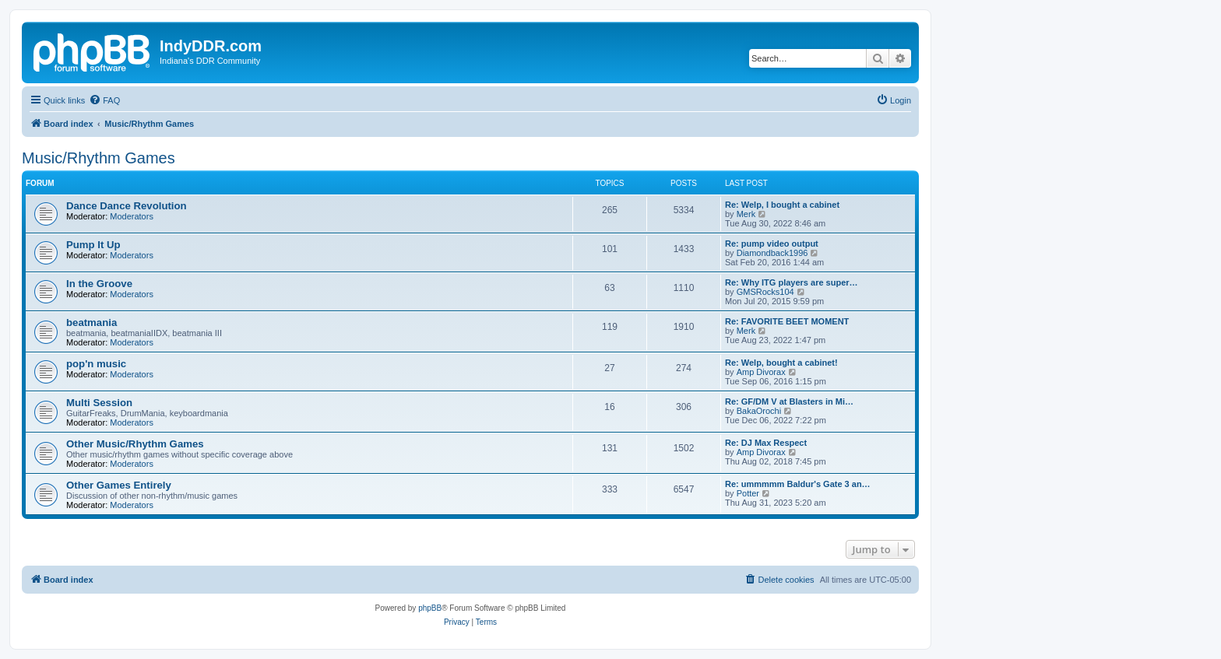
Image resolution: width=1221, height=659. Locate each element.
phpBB (430, 608)
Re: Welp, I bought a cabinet (782, 204)
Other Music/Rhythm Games (135, 444)
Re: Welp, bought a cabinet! (781, 362)
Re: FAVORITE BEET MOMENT (787, 321)
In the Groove (99, 283)
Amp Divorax (761, 372)
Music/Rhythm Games (98, 158)
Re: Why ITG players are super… (791, 282)
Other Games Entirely (118, 485)
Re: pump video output (771, 243)
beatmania (91, 322)
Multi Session (99, 402)
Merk (746, 214)
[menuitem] (104, 100)
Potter (748, 493)
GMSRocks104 (765, 291)
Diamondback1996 (772, 253)
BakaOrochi (759, 410)
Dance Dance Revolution (126, 206)
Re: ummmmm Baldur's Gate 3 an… (798, 484)
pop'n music (96, 364)
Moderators (131, 216)
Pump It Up (93, 245)
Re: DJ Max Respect (766, 442)
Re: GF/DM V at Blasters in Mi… (789, 401)
